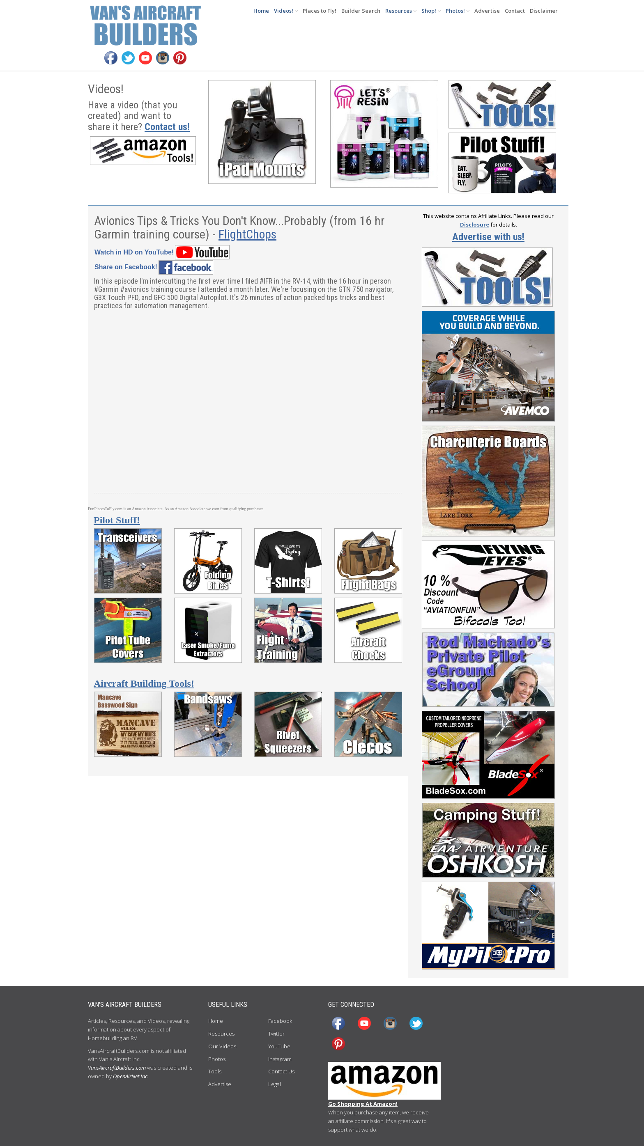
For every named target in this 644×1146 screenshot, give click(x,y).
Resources (400, 10)
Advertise (487, 10)
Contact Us (281, 1071)
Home (261, 10)
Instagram (280, 1059)
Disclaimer (544, 10)
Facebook (280, 1021)
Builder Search (360, 10)
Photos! (457, 10)
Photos (216, 1059)
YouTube (279, 1046)
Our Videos (222, 1046)
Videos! (286, 10)
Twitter (276, 1033)
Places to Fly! (319, 10)
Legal (274, 1084)
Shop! (431, 10)
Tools (214, 1071)
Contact (515, 10)
